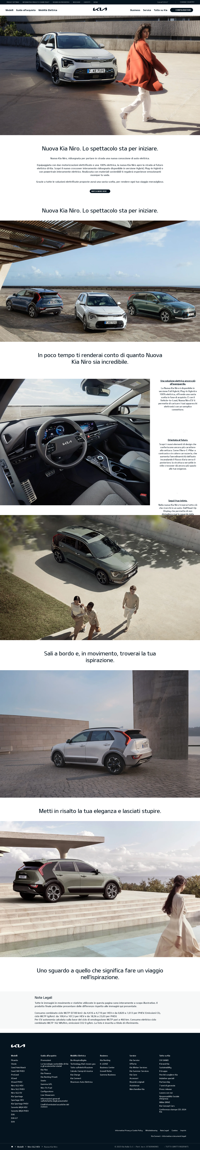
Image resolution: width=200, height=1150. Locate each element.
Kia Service (134, 1060)
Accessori (134, 1078)
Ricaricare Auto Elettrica (81, 1082)
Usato (43, 1080)
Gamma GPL (46, 1084)
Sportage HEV (17, 1100)
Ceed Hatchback (18, 1067)
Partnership (164, 1082)
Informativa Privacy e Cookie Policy (129, 1130)
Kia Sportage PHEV (19, 1103)
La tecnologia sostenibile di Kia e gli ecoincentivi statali (54, 1065)
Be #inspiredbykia (78, 1060)
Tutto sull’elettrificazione (81, 1067)
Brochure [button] (76, 2)
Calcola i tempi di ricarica (81, 1071)
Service (147, 10)
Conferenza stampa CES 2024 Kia (172, 1110)
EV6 (13, 1114)
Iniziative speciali (166, 1078)
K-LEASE (104, 1064)
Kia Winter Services (138, 1067)
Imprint (183, 1130)
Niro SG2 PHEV (18, 1089)
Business (135, 10)
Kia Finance (46, 1073)
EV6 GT (14, 1118)
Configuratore (181, 10)
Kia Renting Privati (49, 1077)
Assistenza (134, 1085)
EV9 (13, 1121)
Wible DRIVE (164, 1102)
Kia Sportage (17, 1096)
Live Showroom (48, 1095)
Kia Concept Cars (167, 1106)
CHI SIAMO (164, 1060)
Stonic (14, 1064)
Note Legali (164, 1130)
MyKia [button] (96, 2)
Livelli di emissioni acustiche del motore (55, 1105)
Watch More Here (99, 191)
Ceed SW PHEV (18, 1071)
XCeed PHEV (16, 1082)
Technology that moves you (82, 1064)
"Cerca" (165, 2)
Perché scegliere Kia (168, 1074)
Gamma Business (108, 1074)
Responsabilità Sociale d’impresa (169, 1097)
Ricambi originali (137, 1082)
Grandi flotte (106, 1071)
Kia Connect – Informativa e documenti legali (168, 1136)
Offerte (133, 1064)
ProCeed (15, 1074)
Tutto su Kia (160, 10)
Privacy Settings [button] (13, 2)
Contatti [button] (87, 2)
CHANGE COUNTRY (187, 2)
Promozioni (46, 1060)
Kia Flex (44, 1069)
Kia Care (133, 1074)
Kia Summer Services (139, 1071)
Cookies (175, 1130)
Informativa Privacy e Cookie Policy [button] (36, 2)
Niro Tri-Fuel (46, 1088)
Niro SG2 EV (16, 1093)
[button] (166, 2)
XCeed (14, 1078)
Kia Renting (105, 1060)
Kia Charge (75, 1074)
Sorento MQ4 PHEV (20, 1111)
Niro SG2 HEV (17, 1085)
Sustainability (165, 1067)
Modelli (9, 10)
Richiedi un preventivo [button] (61, 2)
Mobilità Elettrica (47, 10)
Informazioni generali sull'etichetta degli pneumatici (54, 1099)
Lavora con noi (165, 1093)
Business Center (107, 1067)
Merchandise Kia (137, 1089)
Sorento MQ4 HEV (19, 1107)
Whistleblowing (151, 1130)
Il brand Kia (164, 1064)
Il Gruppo (163, 1071)
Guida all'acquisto (26, 10)
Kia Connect (75, 1078)
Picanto (14, 1060)
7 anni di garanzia (167, 1085)
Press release (165, 1089)
